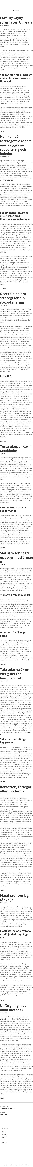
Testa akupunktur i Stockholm (16, 448)
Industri (4, 1142)
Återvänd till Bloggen (7, 1108)
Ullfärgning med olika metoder (13, 1007)
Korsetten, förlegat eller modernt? (15, 789)
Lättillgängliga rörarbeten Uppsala (16, 20)
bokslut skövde (8, 180)
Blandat (3, 548)
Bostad (2, 131)
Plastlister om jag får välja (14, 897)
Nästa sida (4, 1114)
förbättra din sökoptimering (9, 311)
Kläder (2, 890)
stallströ (2, 588)
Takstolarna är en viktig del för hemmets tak (14, 673)
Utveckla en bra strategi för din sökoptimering (13, 298)
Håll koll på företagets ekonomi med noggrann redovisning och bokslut (16, 145)
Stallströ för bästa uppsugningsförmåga (16, 557)
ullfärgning (3, 1019)
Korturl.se (16, 11)
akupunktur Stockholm (20, 483)
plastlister (6, 909)
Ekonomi (3, 288)
